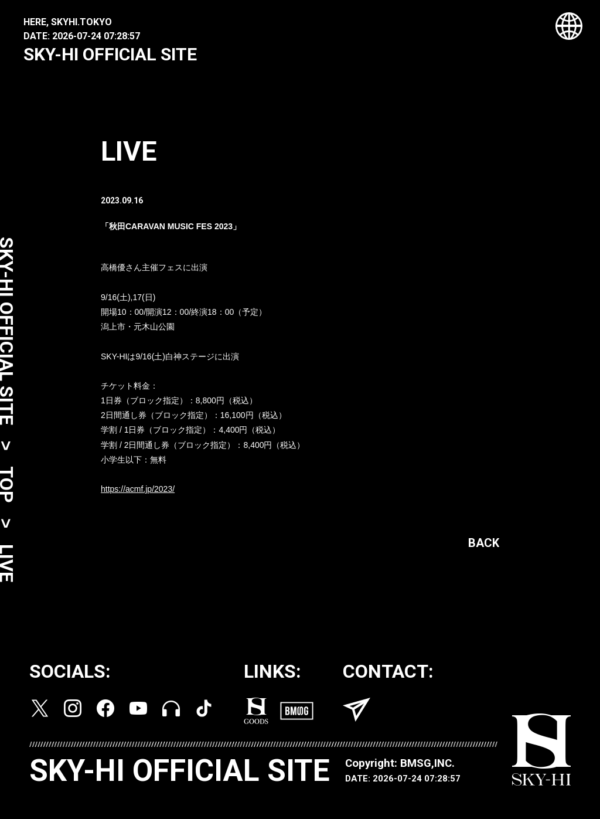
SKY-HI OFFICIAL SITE (110, 54)
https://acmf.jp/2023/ (138, 492)
